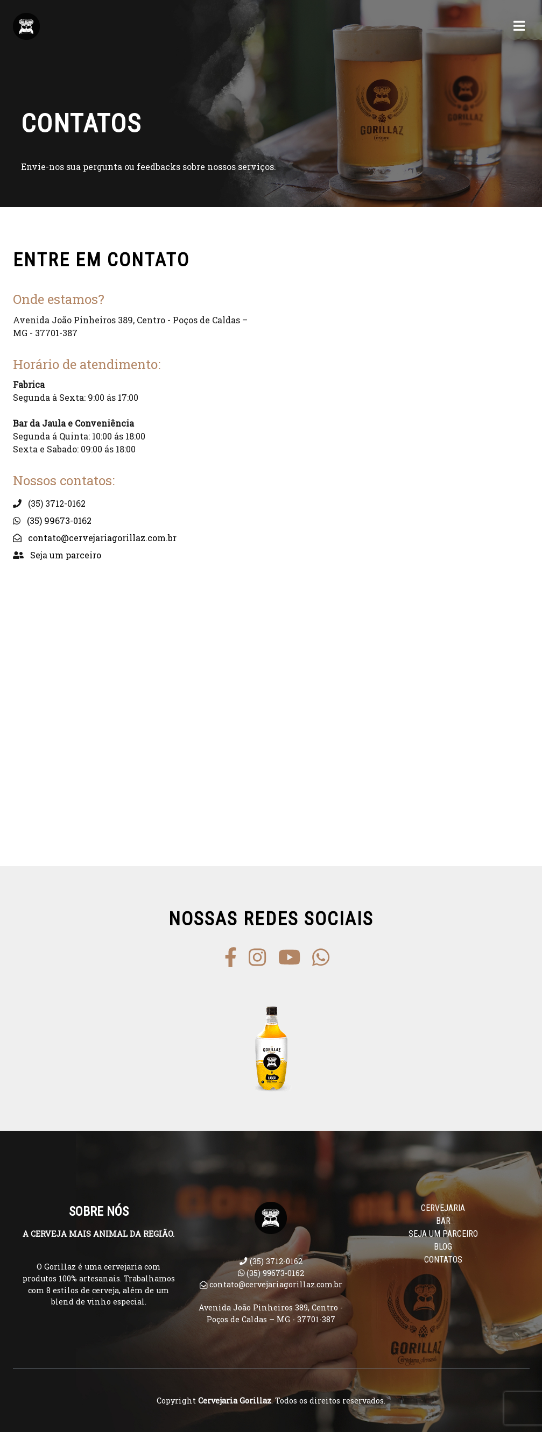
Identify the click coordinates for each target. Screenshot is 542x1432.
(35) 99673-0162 (59, 520)
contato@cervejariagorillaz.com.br (102, 537)
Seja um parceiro (65, 555)
